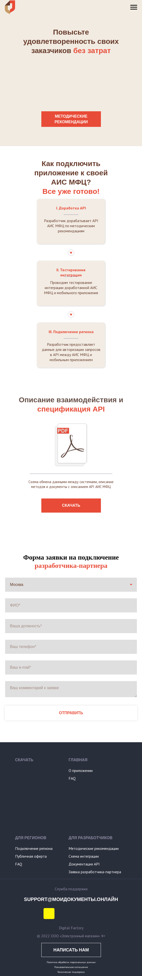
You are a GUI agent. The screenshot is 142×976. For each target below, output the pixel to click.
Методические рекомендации (94, 848)
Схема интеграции (84, 856)
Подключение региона (34, 848)
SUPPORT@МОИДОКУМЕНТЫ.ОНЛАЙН (71, 899)
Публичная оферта (31, 856)
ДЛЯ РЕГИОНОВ (30, 838)
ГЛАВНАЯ (78, 760)
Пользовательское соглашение (71, 967)
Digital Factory (71, 927)
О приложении (81, 770)
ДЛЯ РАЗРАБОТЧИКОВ (90, 838)
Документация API (84, 864)
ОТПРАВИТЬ (71, 713)
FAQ (72, 778)
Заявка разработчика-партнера (95, 871)
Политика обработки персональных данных (71, 962)
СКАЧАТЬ (71, 505)
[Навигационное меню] (133, 7)
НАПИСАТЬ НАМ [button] (71, 950)
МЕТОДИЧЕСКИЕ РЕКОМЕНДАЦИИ (71, 119)
